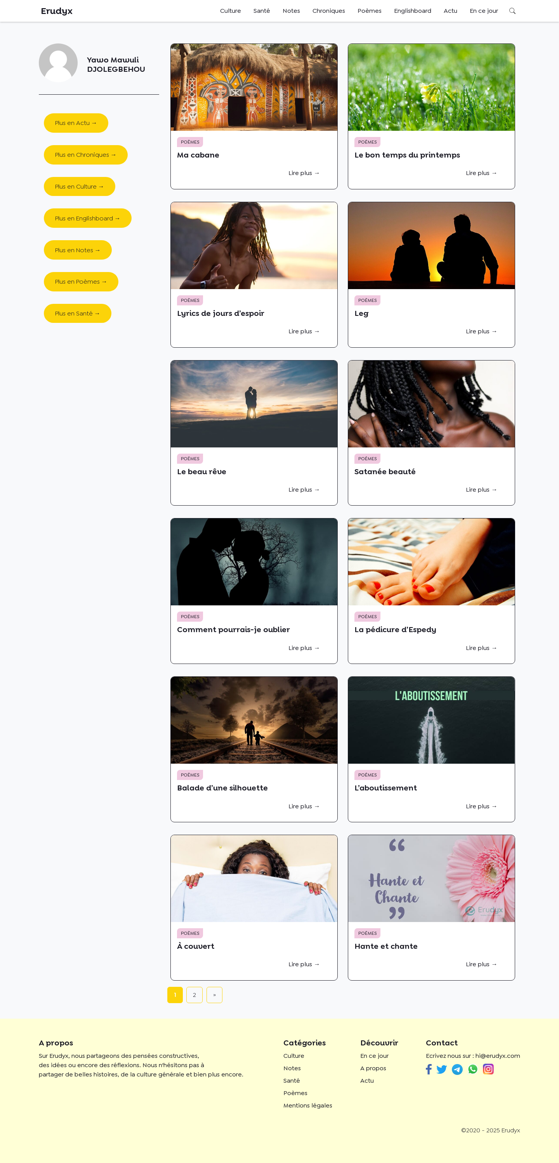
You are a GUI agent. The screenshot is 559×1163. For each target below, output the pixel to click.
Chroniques (328, 11)
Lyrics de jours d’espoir (220, 313)
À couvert (195, 946)
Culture (230, 11)
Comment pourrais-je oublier (233, 629)
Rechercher (512, 11)
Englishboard (412, 11)
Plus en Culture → (79, 186)
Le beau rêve (201, 471)
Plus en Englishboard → (88, 218)
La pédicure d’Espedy (395, 629)
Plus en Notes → (78, 250)
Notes (291, 11)
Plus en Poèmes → (81, 281)
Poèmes (370, 11)
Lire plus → (304, 173)
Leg (361, 313)
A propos (373, 1068)
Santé (261, 11)
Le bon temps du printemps (407, 155)
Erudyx (57, 11)
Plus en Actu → (76, 123)
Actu (450, 11)
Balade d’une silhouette (222, 788)
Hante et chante (386, 946)
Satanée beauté (385, 471)
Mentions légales (307, 1105)
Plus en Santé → (78, 313)
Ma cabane (198, 155)
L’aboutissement (385, 788)
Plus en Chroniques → (86, 155)
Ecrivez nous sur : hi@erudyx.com (473, 1056)
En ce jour (484, 11)
